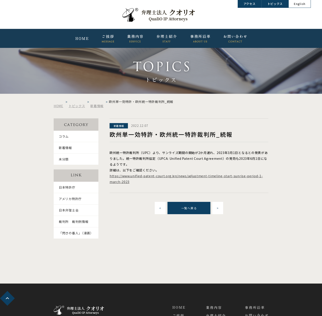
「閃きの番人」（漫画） (76, 233)
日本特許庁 (67, 187)
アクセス (250, 4)
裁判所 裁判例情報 (73, 221)
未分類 (64, 159)
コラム (64, 136)
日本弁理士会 (68, 210)
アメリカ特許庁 (70, 198)
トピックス (275, 4)
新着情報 (65, 147)
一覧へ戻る (189, 208)
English (299, 4)
